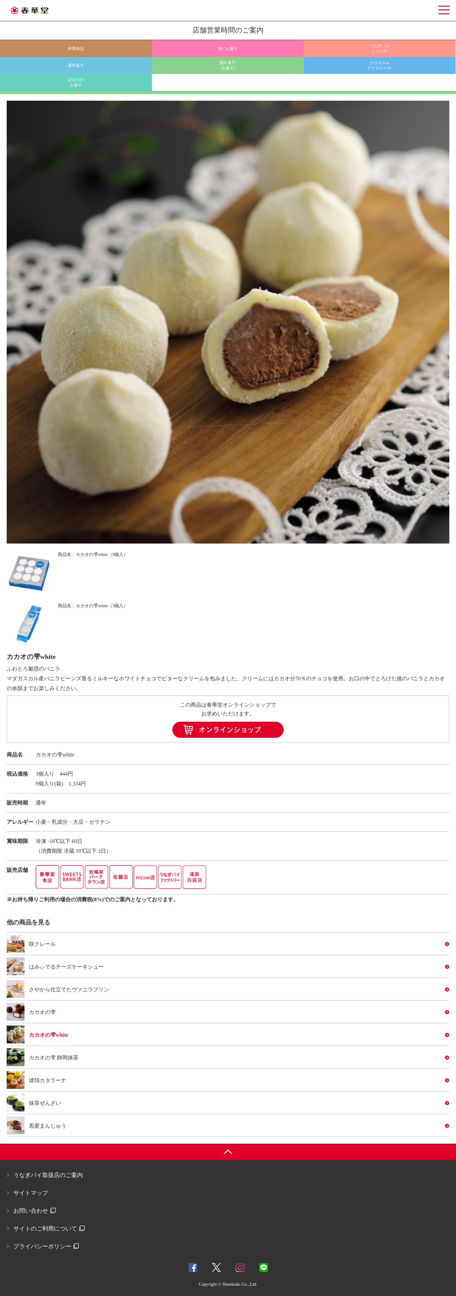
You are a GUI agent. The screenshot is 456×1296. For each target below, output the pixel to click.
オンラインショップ (228, 730)
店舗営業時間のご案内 (228, 30)
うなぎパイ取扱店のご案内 (48, 1175)
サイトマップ (30, 1193)
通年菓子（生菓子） (228, 65)
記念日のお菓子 (76, 82)
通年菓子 (76, 65)
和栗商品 (76, 48)
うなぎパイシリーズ (380, 48)
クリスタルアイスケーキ (379, 65)
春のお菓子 (228, 48)
